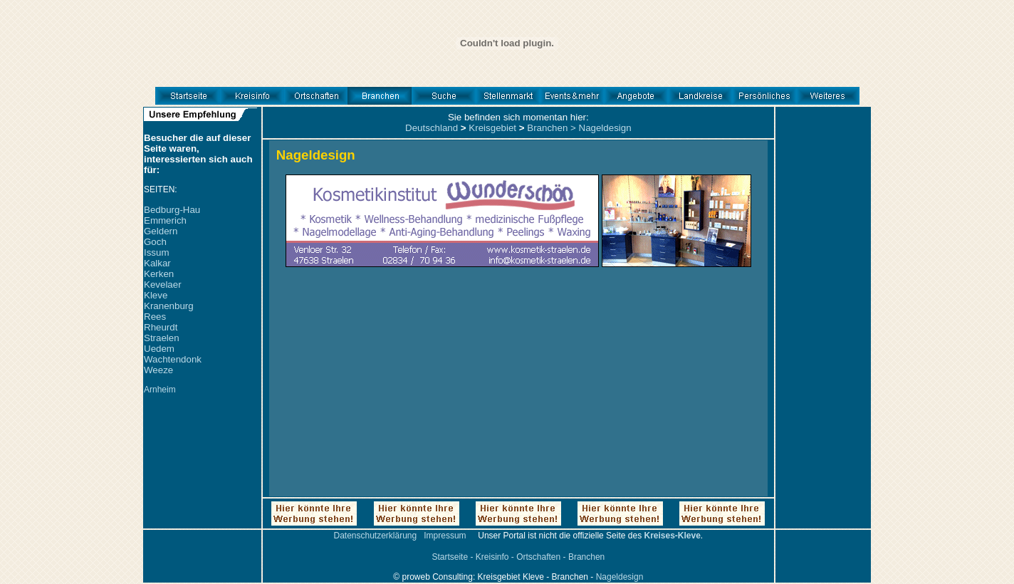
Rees (155, 316)
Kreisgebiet (492, 127)
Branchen (547, 127)
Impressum (445, 536)
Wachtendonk (173, 359)
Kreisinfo (492, 557)
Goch (155, 241)
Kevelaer (163, 284)
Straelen (161, 338)
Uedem (159, 348)
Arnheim (160, 390)
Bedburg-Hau (172, 209)
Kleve (155, 295)
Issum (156, 252)
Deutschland (431, 127)
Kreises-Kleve (672, 536)
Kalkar (157, 263)
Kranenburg (169, 306)
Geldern (160, 231)
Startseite (450, 557)
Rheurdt (160, 327)
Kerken (159, 273)
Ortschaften (538, 557)
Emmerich (165, 220)
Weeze (158, 370)
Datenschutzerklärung (375, 536)
